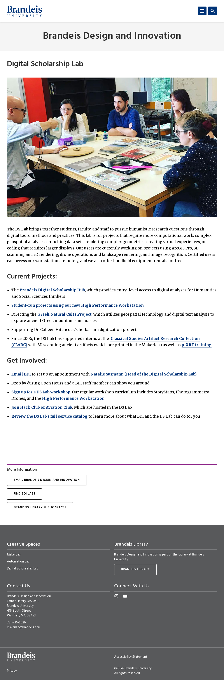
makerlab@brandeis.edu (23, 627)
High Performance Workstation (73, 398)
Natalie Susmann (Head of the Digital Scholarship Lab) (144, 374)
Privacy (12, 670)
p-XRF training (197, 345)
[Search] (212, 11)
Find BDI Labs (24, 493)
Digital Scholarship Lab (22, 568)
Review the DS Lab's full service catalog (49, 416)
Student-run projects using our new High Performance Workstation (77, 305)
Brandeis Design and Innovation (112, 36)
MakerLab (14, 554)
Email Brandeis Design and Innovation (47, 480)
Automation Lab (18, 561)
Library (183, 554)
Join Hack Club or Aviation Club (41, 407)
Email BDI (21, 374)
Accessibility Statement (130, 656)
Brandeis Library (135, 569)
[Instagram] (116, 596)
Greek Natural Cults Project (64, 314)
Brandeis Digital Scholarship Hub (52, 290)
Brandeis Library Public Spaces (40, 507)
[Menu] (202, 11)
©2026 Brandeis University (132, 668)
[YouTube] (125, 596)
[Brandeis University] (24, 11)
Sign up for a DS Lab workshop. (41, 392)
